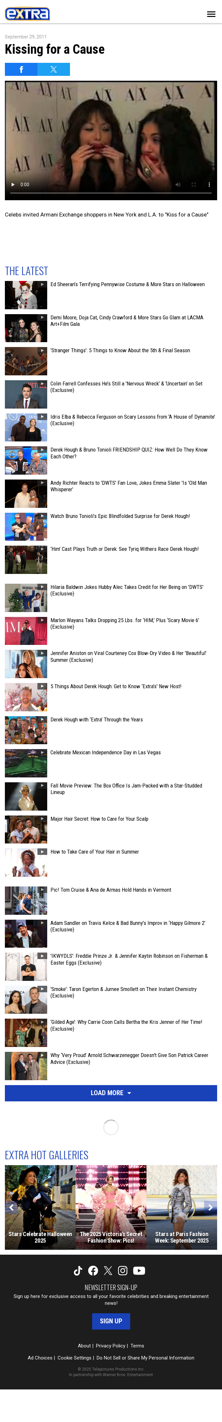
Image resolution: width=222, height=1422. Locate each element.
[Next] (210, 1207)
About (84, 1346)
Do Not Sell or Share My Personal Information (145, 1358)
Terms (137, 1346)
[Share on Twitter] (53, 69)
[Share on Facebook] (21, 69)
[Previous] (11, 1207)
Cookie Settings (74, 1358)
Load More (111, 1093)
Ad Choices (40, 1358)
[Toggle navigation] (211, 14)
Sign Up (111, 1321)
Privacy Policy (110, 1346)
